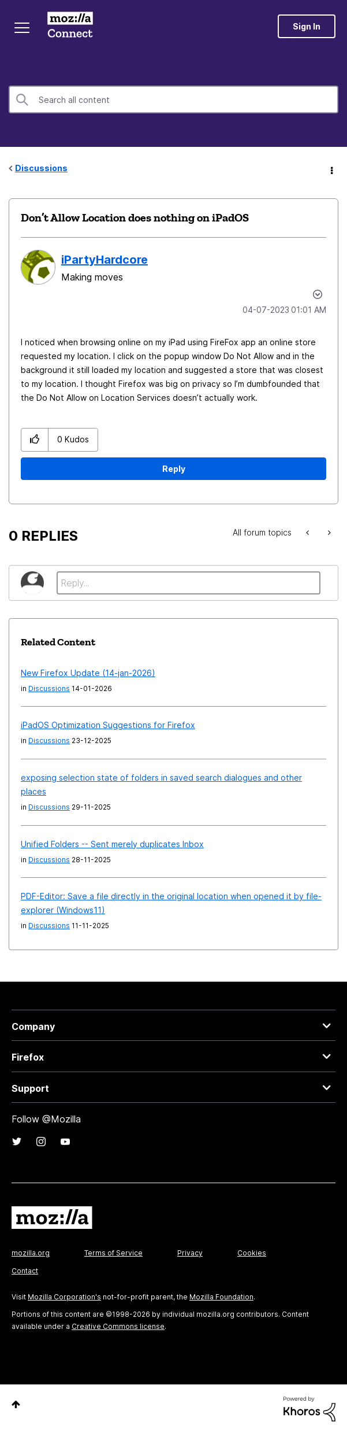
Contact (25, 1270)
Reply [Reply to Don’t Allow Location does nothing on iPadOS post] (173, 469)
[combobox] (173, 99)
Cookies (251, 1253)
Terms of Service (113, 1253)
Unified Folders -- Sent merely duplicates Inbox (112, 844)
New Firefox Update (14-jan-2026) (88, 673)
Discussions (41, 168)
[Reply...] (188, 582)
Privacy (190, 1253)
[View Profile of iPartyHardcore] (104, 260)
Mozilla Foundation (221, 1296)
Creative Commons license (118, 1326)
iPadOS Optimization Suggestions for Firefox (108, 725)
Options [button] (330, 169)
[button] (34, 440)
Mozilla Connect (70, 26)
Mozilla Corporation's (64, 1296)
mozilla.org (31, 1253)
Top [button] (16, 1404)
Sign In (306, 26)
